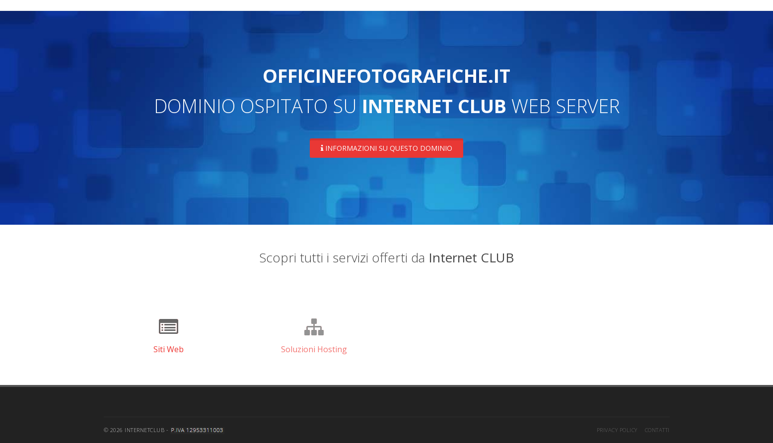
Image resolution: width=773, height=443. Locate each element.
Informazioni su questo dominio (386, 148)
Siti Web (168, 349)
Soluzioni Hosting (314, 349)
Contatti (657, 430)
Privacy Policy (617, 430)
